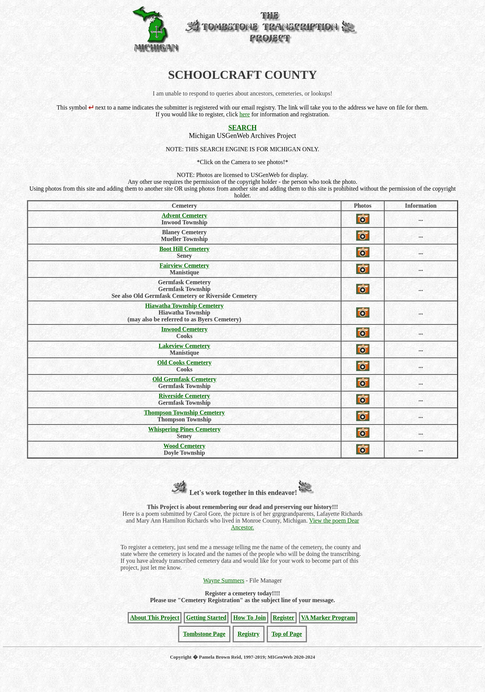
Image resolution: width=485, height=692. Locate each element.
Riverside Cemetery (184, 396)
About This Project (154, 617)
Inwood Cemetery (184, 329)
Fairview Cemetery (184, 265)
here (244, 114)
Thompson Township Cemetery (184, 412)
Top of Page (287, 634)
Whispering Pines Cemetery (184, 429)
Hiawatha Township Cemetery (184, 305)
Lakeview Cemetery (184, 346)
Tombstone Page (204, 634)
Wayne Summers (223, 580)
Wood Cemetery (184, 446)
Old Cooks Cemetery (184, 362)
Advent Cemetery (184, 215)
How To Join (249, 617)
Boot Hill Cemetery (184, 249)
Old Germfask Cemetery (184, 379)
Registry (249, 634)
